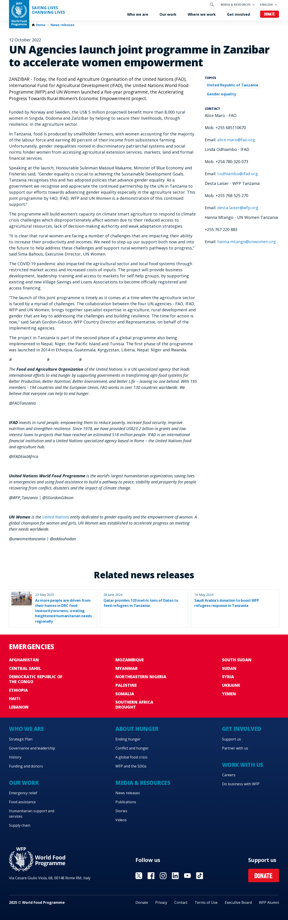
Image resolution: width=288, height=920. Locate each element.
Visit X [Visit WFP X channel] (138, 875)
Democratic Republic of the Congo (35, 679)
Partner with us (235, 748)
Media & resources (235, 5)
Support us (231, 739)
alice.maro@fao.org (236, 139)
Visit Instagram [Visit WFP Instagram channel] (163, 875)
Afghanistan (24, 659)
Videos (121, 819)
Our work (168, 14)
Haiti (14, 698)
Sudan (229, 668)
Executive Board (238, 902)
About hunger (136, 728)
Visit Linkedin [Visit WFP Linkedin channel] (175, 875)
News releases (62, 25)
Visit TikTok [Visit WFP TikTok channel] (199, 875)
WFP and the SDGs (130, 766)
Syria (228, 676)
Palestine (126, 685)
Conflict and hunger (132, 748)
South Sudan (237, 659)
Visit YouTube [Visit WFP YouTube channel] (187, 875)
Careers (228, 774)
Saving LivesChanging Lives (48, 10)
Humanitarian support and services (31, 813)
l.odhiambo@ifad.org (237, 173)
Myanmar (126, 668)
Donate (269, 14)
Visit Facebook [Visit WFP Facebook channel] (151, 875)
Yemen (229, 693)
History (15, 757)
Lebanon (19, 707)
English (266, 5)
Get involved (238, 14)
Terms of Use (206, 902)
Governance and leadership (32, 748)
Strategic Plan (20, 739)
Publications (125, 801)
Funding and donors (26, 766)
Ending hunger (128, 739)
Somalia (124, 693)
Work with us (242, 764)
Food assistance (22, 801)
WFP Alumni (269, 902)
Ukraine (231, 685)
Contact (180, 902)
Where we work (202, 14)
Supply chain (19, 825)
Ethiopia (18, 690)
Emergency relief (23, 792)
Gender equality (221, 94)
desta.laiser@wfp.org (237, 207)
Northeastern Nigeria (140, 676)
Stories (121, 810)
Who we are (137, 14)
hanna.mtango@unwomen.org (246, 241)
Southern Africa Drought (134, 704)
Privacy (161, 902)
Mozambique (129, 659)
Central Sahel (25, 668)
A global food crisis (131, 757)
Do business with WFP (240, 783)
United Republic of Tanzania (232, 85)
